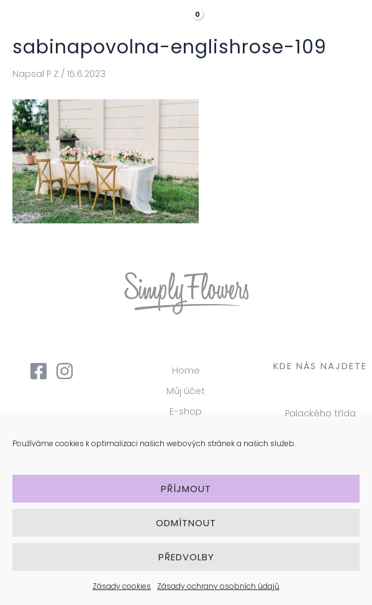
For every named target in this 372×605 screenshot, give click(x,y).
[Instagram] (64, 371)
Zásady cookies (122, 586)
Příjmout (186, 488)
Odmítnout (186, 522)
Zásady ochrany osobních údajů (218, 586)
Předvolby (186, 556)
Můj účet (185, 391)
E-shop (186, 411)
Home (186, 370)
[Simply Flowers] (62, 25)
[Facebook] (38, 371)
